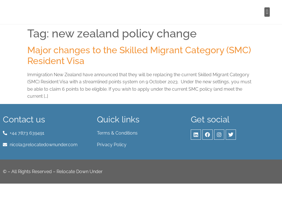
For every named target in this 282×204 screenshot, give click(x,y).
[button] (267, 12)
